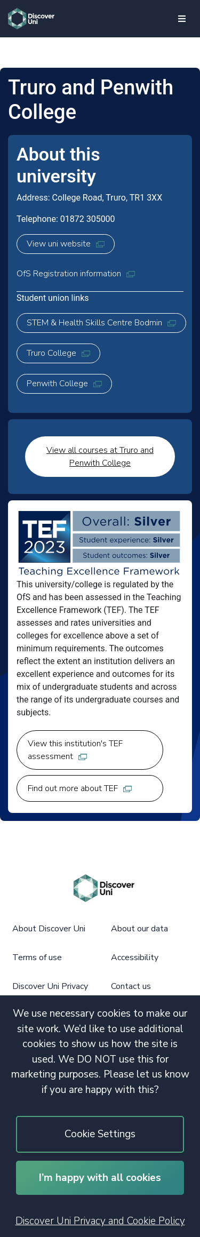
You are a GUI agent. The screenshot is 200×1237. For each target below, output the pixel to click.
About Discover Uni (48, 929)
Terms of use (37, 957)
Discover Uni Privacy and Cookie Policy (100, 1221)
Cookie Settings (100, 1134)
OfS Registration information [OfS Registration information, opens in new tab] (76, 274)
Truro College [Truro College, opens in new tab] (58, 353)
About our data (139, 929)
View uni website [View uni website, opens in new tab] (66, 244)
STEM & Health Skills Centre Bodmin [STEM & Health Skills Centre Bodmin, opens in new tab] (101, 323)
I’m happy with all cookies (100, 1178)
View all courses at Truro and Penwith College (100, 456)
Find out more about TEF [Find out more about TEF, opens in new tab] (80, 788)
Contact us (131, 986)
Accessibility (134, 957)
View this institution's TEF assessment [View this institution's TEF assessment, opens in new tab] (75, 750)
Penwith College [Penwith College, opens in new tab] (64, 383)
